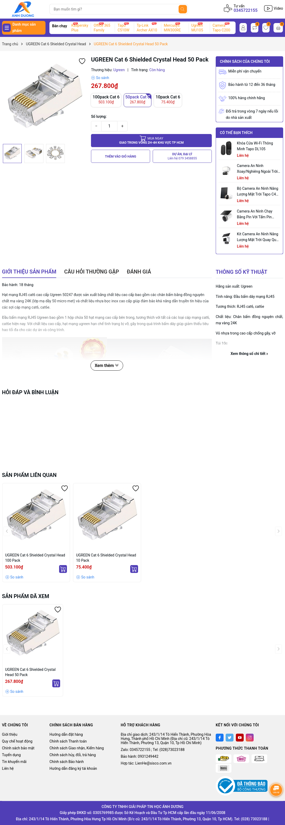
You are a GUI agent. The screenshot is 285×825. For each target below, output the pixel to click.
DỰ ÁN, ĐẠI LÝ (182, 156)
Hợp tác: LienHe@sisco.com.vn (146, 763)
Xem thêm (107, 365)
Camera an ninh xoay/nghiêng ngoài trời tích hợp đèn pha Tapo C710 (257, 169)
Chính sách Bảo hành (66, 762)
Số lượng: (99, 116)
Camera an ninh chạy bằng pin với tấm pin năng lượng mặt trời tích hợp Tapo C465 (258, 214)
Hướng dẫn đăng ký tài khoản (73, 768)
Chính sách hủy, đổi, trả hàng (72, 755)
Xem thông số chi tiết (249, 353)
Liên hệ (8, 768)
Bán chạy (59, 26)
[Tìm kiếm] (183, 9)
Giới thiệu (10, 734)
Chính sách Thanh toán (68, 741)
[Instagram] (250, 738)
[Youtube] (240, 738)
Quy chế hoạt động (17, 741)
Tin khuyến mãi (14, 762)
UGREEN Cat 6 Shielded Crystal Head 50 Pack (30, 672)
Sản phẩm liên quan (29, 475)
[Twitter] (229, 738)
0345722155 (245, 10)
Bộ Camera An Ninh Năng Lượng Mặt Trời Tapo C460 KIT (258, 191)
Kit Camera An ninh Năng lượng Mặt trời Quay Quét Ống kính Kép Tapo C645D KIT (258, 237)
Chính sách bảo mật (18, 748)
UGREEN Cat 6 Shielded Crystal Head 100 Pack (35, 557)
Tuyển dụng (11, 755)
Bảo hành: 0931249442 (139, 756)
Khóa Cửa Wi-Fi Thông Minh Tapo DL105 (255, 146)
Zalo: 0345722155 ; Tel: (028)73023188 (153, 750)
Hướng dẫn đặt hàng (66, 734)
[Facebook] (220, 738)
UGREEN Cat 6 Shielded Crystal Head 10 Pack (106, 557)
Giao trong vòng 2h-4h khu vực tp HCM (151, 140)
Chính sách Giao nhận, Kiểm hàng (76, 748)
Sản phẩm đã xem (25, 596)
